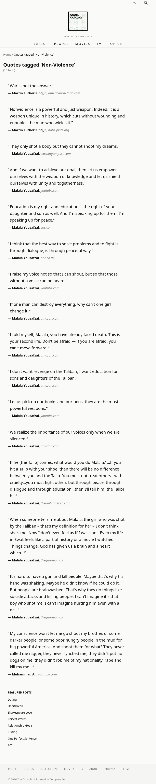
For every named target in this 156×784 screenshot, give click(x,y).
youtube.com (50, 190)
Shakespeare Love (20, 712)
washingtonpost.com (56, 153)
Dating (12, 699)
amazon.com (50, 318)
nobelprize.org (58, 130)
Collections (49, 769)
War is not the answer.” (31, 85)
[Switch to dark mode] (134, 2)
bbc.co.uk (47, 258)
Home (7, 54)
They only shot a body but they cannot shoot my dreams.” (64, 146)
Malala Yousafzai (25, 153)
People (61, 44)
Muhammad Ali (24, 674)
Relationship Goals (20, 725)
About (94, 769)
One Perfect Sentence (22, 738)
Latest (41, 44)
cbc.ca (45, 227)
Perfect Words (17, 719)
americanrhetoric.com (64, 93)
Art (10, 745)
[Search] (146, 3)
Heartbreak (15, 706)
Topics (115, 44)
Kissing (12, 732)
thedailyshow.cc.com (55, 503)
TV (99, 44)
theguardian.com (53, 560)
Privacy (110, 769)
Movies (82, 44)
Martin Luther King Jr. (29, 93)
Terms (125, 769)
